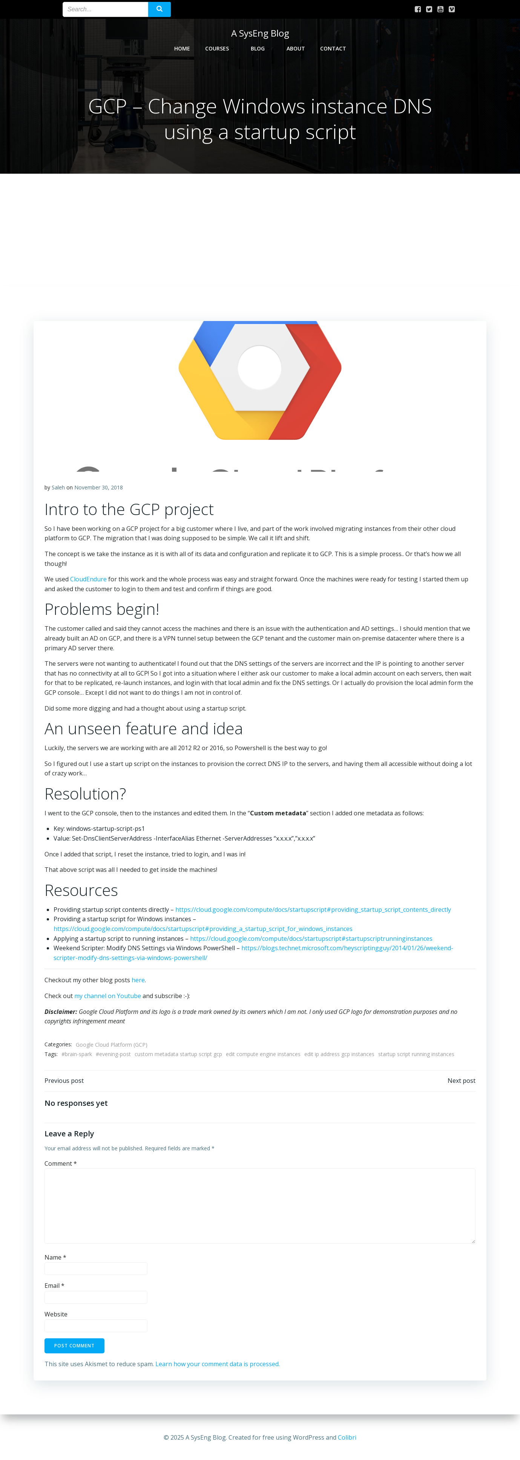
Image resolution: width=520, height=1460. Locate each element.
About (296, 47)
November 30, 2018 (99, 488)
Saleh (58, 488)
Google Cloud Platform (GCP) (112, 1045)
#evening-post (113, 1054)
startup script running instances (417, 1054)
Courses (220, 47)
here (138, 981)
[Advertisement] (260, 231)
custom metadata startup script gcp (178, 1054)
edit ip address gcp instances (340, 1054)
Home (182, 47)
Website (56, 1315)
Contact (333, 47)
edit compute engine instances (263, 1054)
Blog (261, 47)
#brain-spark (77, 1054)
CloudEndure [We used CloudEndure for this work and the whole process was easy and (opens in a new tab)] (89, 580)
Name (56, 1258)
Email (55, 1287)
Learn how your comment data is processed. (218, 1365)
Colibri (347, 1437)
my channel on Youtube (108, 996)
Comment (61, 1164)
